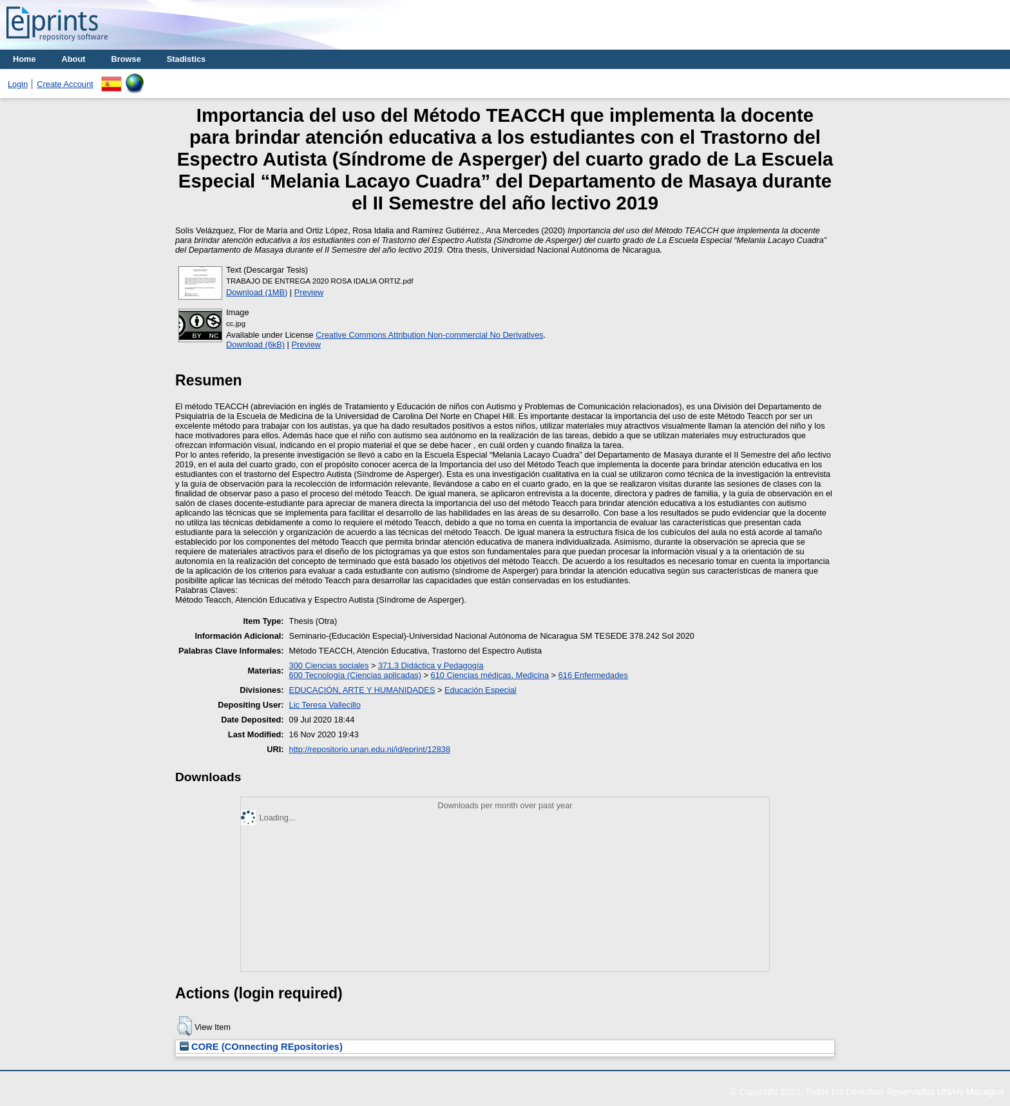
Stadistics (186, 59)
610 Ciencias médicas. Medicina (490, 675)
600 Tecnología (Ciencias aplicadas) (355, 675)
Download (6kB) (255, 344)
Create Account (65, 84)
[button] (184, 1026)
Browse (126, 59)
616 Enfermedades (593, 675)
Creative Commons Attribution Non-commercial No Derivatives (429, 335)
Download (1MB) (256, 292)
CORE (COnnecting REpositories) (261, 1047)
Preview (309, 292)
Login (18, 84)
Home (24, 59)
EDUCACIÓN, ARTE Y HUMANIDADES (362, 690)
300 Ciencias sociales (329, 665)
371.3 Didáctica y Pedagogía (431, 665)
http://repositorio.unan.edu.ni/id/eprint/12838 (369, 749)
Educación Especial (480, 690)
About (74, 59)
